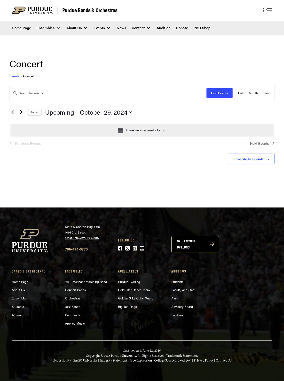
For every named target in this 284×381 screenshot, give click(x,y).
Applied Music (75, 323)
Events (99, 27)
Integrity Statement (113, 360)
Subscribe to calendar (249, 159)
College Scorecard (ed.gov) (173, 360)
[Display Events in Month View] (253, 93)
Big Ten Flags (127, 306)
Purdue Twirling (129, 281)
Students (18, 306)
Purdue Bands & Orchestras (89, 10)
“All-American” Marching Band (86, 281)
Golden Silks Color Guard (135, 298)
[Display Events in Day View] (266, 93)
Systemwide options (186, 244)
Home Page (21, 27)
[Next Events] (21, 112)
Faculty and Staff (182, 289)
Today (34, 112)
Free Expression (140, 360)
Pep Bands (72, 315)
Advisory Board (182, 306)
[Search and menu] (266, 10)
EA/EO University (85, 360)
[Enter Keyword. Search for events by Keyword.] (108, 93)
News (121, 27)
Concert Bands (75, 289)
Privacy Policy (204, 360)
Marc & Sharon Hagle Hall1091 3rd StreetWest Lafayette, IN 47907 (83, 232)
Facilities (177, 315)
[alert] (142, 130)
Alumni (17, 315)
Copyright (93, 356)
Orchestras (72, 298)
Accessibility (62, 360)
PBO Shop (202, 27)
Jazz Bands (72, 306)
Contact (138, 27)
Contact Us (223, 360)
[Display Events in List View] (240, 93)
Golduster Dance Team (134, 289)
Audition (163, 27)
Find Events (219, 93)
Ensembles (45, 27)
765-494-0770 (76, 249)
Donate (182, 27)
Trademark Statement (181, 356)
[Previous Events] (12, 112)
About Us (74, 27)
